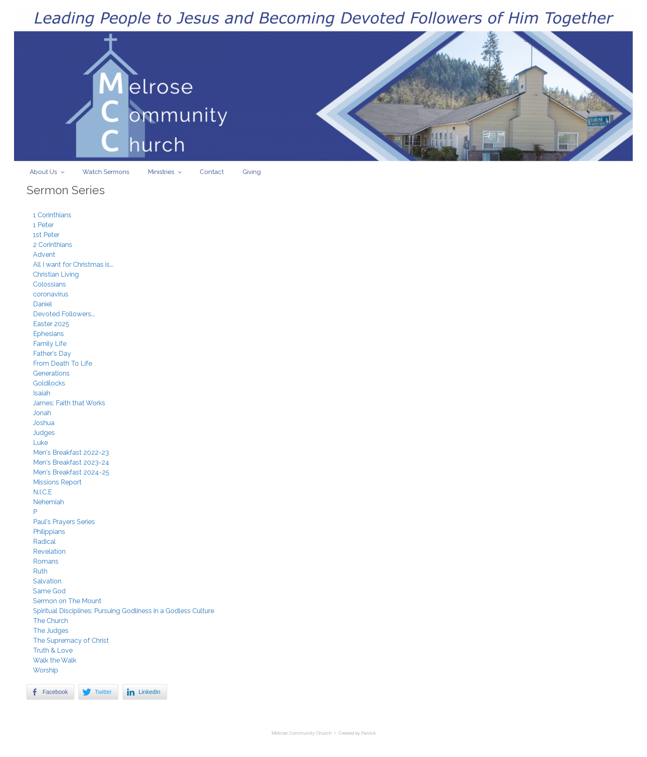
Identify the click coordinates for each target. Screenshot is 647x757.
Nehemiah (48, 502)
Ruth (40, 571)
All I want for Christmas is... (73, 264)
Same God (49, 591)
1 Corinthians (52, 215)
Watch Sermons (106, 172)
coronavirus (50, 294)
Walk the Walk (54, 660)
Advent (44, 255)
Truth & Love (53, 650)
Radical (44, 541)
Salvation (47, 581)
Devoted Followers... (64, 314)
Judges (44, 433)
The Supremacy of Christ (71, 640)
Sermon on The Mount (67, 601)
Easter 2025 (51, 324)
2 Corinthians (52, 245)
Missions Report (57, 482)
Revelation (49, 551)
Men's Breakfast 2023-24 (71, 462)
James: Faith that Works (69, 403)
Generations (51, 373)
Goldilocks (49, 383)
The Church (50, 621)
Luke (40, 443)
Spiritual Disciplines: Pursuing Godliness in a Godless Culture (123, 611)
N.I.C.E (42, 492)
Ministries (161, 172)
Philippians (49, 532)
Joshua (43, 423)
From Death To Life (62, 363)
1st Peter (46, 235)
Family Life (49, 344)
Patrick (368, 733)
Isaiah (41, 393)
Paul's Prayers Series (64, 522)
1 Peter (43, 225)
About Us (43, 172)
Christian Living (56, 274)
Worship (45, 670)
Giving (252, 172)
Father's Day (52, 353)
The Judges (50, 631)
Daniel (42, 304)
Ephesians (48, 334)
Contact (212, 172)
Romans (46, 561)
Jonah (42, 413)
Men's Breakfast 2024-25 (71, 472)
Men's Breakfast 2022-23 (71, 452)
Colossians (49, 284)
